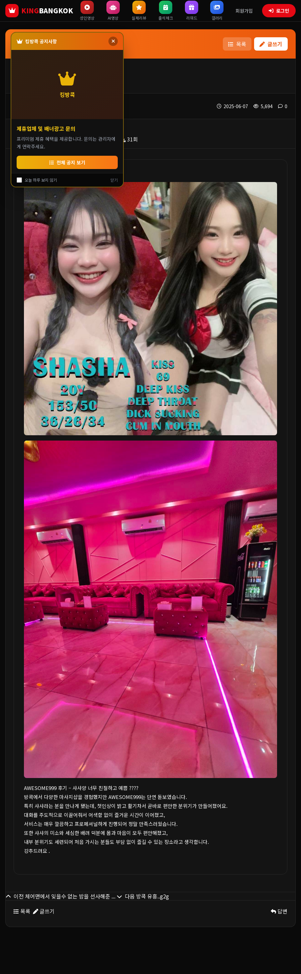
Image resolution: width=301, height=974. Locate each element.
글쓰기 (270, 44)
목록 (237, 44)
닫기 (114, 180)
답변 (279, 911)
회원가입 (244, 10)
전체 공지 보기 (67, 162)
